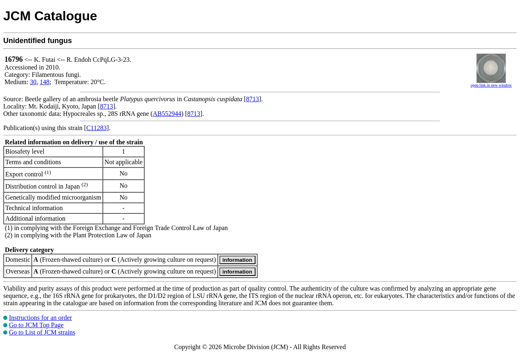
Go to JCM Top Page (36, 324)
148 (45, 81)
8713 (252, 99)
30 (33, 81)
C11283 (96, 127)
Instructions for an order (40, 317)
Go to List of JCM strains (42, 332)
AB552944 (167, 113)
